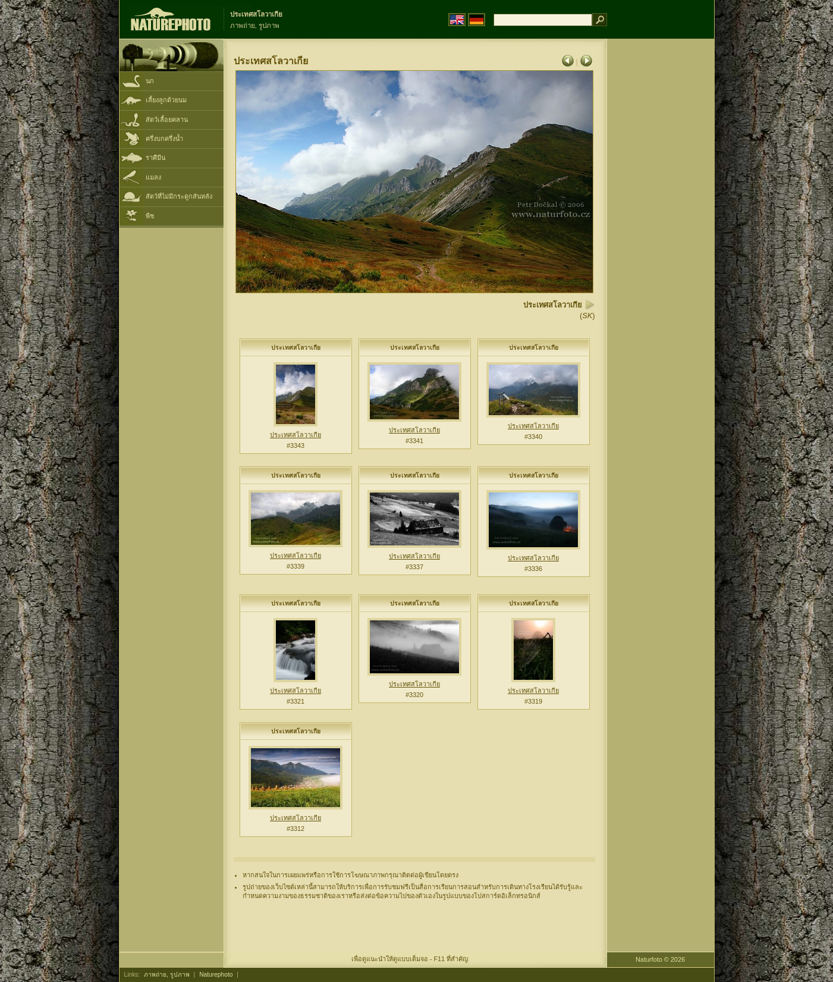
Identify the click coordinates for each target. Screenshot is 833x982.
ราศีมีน (155, 157)
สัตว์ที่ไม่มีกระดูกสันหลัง (179, 196)
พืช (150, 215)
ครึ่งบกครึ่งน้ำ (164, 138)
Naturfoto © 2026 (660, 959)
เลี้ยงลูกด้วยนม (166, 99)
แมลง (153, 177)
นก (150, 80)
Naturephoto (215, 974)
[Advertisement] (660, 229)
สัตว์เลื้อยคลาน (167, 119)
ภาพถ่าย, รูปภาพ (167, 974)
